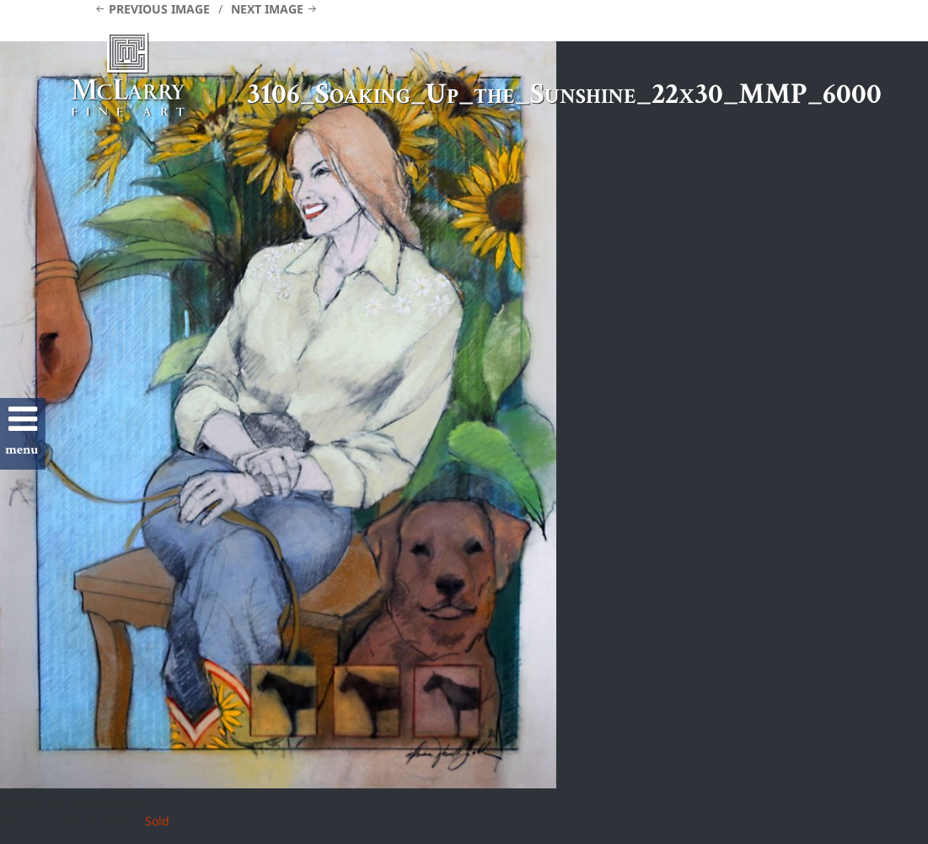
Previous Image (159, 9)
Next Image (267, 9)
